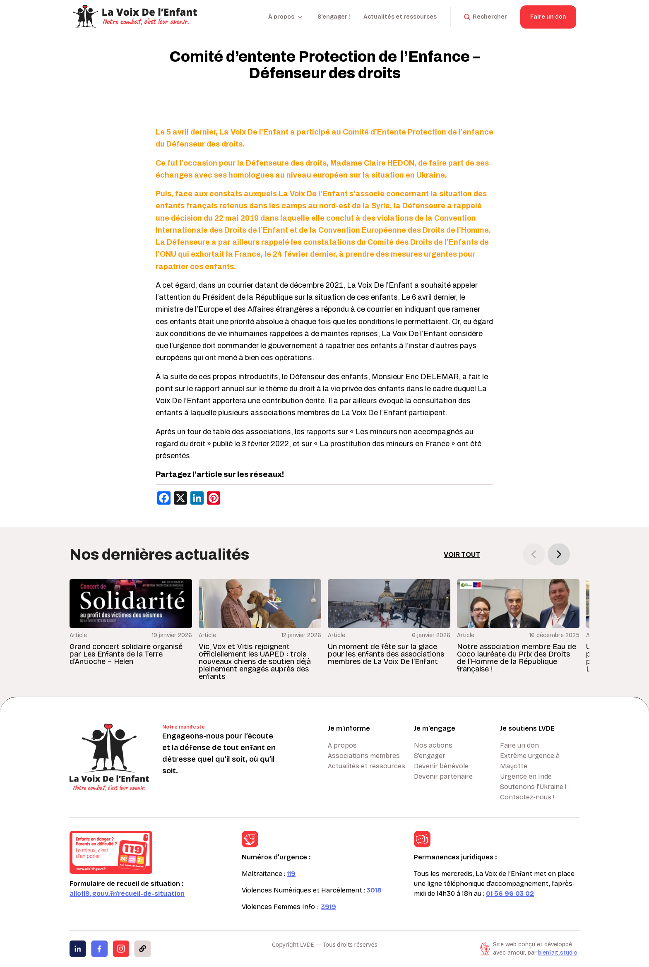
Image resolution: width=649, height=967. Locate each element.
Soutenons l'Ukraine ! (533, 787)
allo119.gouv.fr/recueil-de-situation (127, 893)
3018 (374, 890)
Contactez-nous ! (527, 797)
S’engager (429, 756)
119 (291, 874)
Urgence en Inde (526, 776)
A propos (342, 745)
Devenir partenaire (443, 776)
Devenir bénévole (441, 766)
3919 (328, 907)
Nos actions (433, 745)
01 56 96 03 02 (510, 893)
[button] (558, 554)
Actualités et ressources (400, 16)
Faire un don (548, 16)
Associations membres (364, 756)
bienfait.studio (557, 952)
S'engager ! (333, 16)
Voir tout (462, 554)
